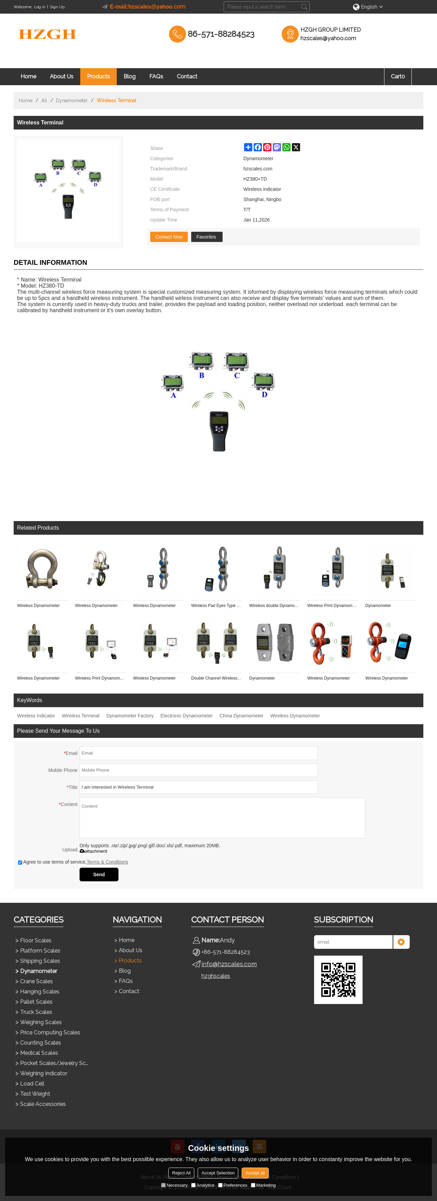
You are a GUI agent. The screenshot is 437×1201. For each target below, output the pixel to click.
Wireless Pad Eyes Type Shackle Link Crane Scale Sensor (216, 605)
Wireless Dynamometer (38, 605)
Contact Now (169, 237)
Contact (187, 76)
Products (98, 76)
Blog (130, 76)
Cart (398, 76)
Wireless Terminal (80, 715)
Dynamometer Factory (129, 715)
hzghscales (215, 976)
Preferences (233, 1185)
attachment (93, 851)
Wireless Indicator (36, 715)
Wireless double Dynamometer (274, 605)
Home (28, 76)
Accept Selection (218, 1172)
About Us (61, 76)
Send (99, 874)
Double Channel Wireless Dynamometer (216, 678)
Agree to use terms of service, (73, 862)
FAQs (156, 76)
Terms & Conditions (107, 862)
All (44, 100)
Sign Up (57, 6)
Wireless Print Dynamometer (332, 605)
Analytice (203, 1185)
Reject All (181, 1172)
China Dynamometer (241, 715)
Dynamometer (72, 100)
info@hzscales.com (229, 964)
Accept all (255, 1172)
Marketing (263, 1185)
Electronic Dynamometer (186, 715)
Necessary (174, 1185)
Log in (39, 6)
